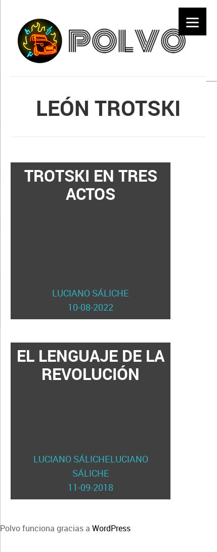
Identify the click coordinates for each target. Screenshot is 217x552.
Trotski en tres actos (90, 239)
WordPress (111, 528)
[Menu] (192, 21)
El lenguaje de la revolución (90, 419)
